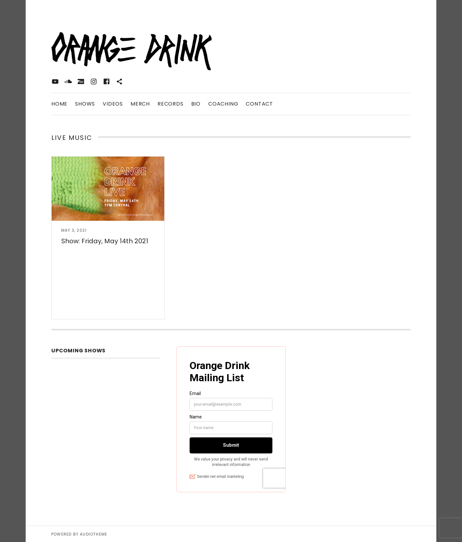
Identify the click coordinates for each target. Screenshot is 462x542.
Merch (140, 104)
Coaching (223, 104)
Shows (85, 104)
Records (171, 104)
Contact (259, 104)
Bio (196, 104)
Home (59, 104)
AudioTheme (93, 534)
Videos (113, 104)
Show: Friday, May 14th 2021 (104, 241)
